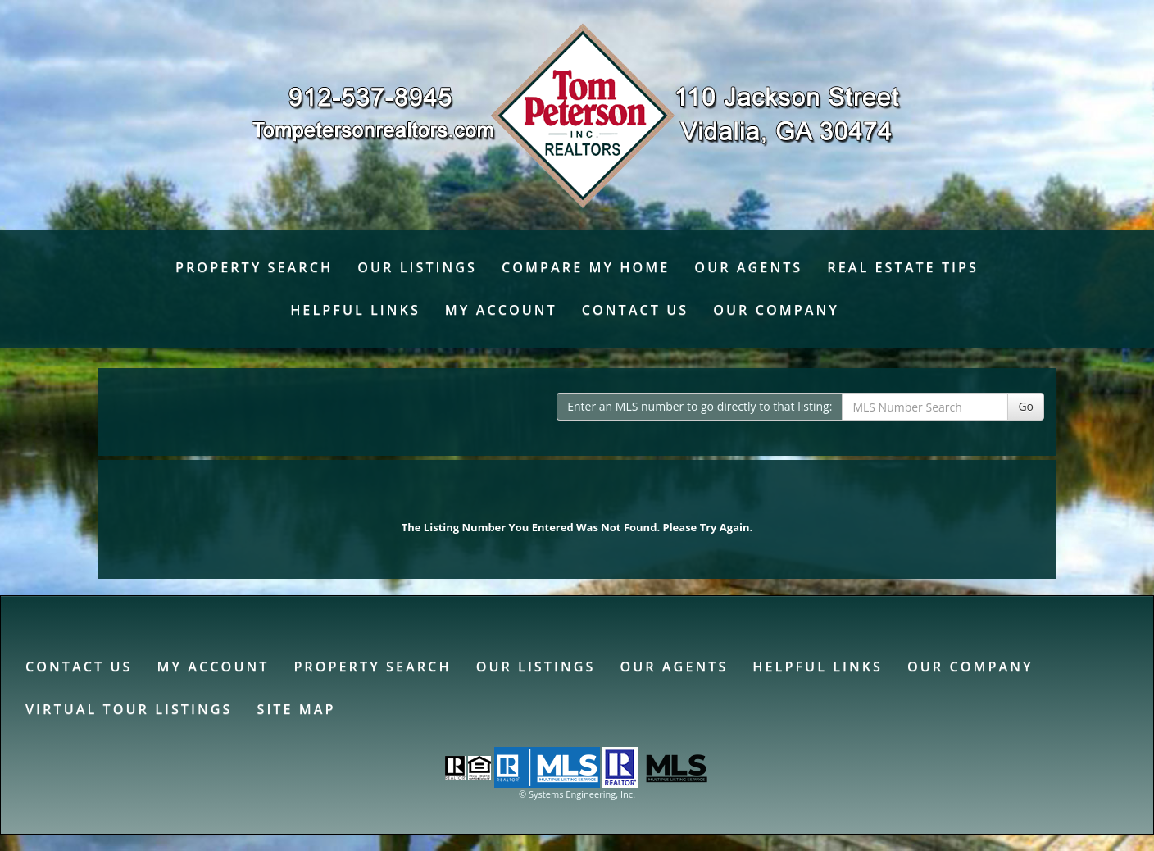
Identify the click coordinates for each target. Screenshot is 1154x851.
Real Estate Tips (903, 267)
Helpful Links (355, 310)
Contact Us (635, 310)
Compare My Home (586, 267)
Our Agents (748, 267)
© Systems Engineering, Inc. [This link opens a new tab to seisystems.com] (577, 794)
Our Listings (417, 267)
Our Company (776, 310)
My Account (501, 310)
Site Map (296, 709)
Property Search (254, 267)
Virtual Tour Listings (128, 709)
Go (1026, 406)
